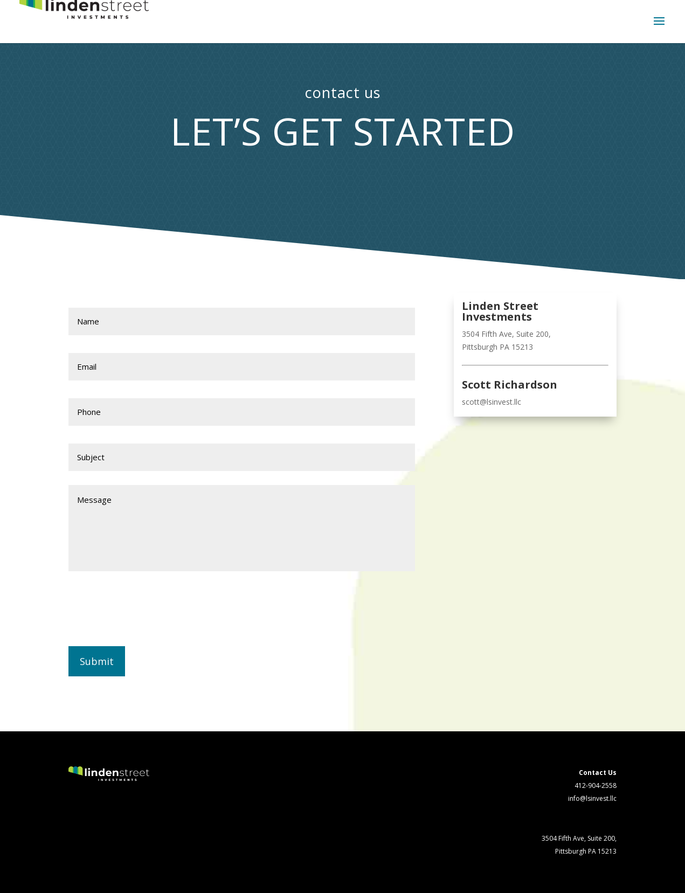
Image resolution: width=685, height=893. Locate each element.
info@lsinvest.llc (592, 798)
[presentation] (150, 608)
